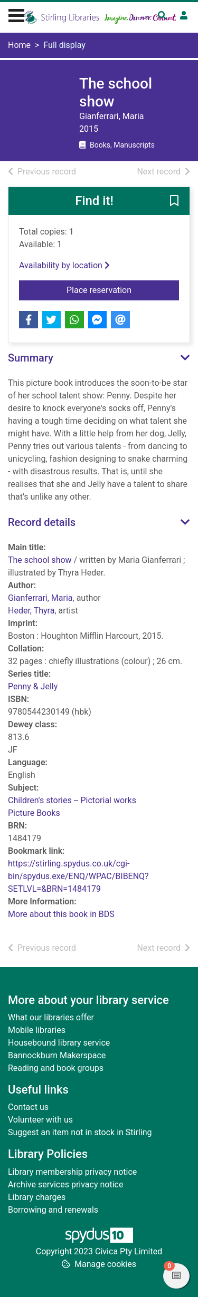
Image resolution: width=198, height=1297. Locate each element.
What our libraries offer (51, 1017)
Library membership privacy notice (72, 1172)
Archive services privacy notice (65, 1184)
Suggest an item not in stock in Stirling (80, 1132)
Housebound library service (59, 1043)
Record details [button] (42, 522)
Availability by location (64, 265)
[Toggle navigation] (16, 14)
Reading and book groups (55, 1068)
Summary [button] (30, 358)
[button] (174, 202)
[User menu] (184, 15)
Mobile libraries (36, 1030)
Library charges (36, 1197)
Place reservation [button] (123, 289)
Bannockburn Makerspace (57, 1055)
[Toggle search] (162, 15)
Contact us (28, 1107)
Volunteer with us (40, 1120)
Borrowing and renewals (53, 1210)
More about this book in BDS (61, 914)
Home (19, 45)
